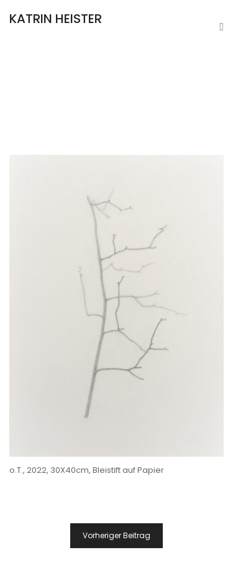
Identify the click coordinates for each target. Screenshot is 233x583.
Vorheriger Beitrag (116, 535)
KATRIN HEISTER (55, 18)
